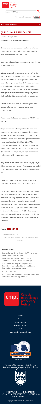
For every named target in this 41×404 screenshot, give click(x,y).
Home (20, 315)
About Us (20, 319)
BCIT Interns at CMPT (11, 271)
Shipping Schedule (20, 325)
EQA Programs (20, 322)
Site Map (20, 329)
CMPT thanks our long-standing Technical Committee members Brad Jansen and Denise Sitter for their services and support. (18, 266)
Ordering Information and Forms (20, 332)
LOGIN (36, 17)
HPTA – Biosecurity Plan (10, 234)
